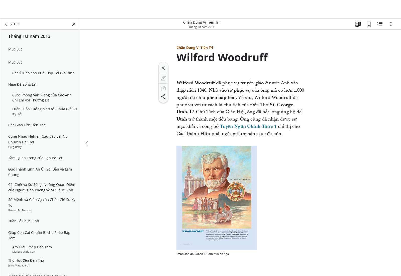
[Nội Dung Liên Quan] (380, 24)
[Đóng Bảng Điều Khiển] (74, 24)
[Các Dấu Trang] (369, 24)
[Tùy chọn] (391, 24)
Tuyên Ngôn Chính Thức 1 (248, 126)
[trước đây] (87, 143)
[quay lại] (6, 24)
